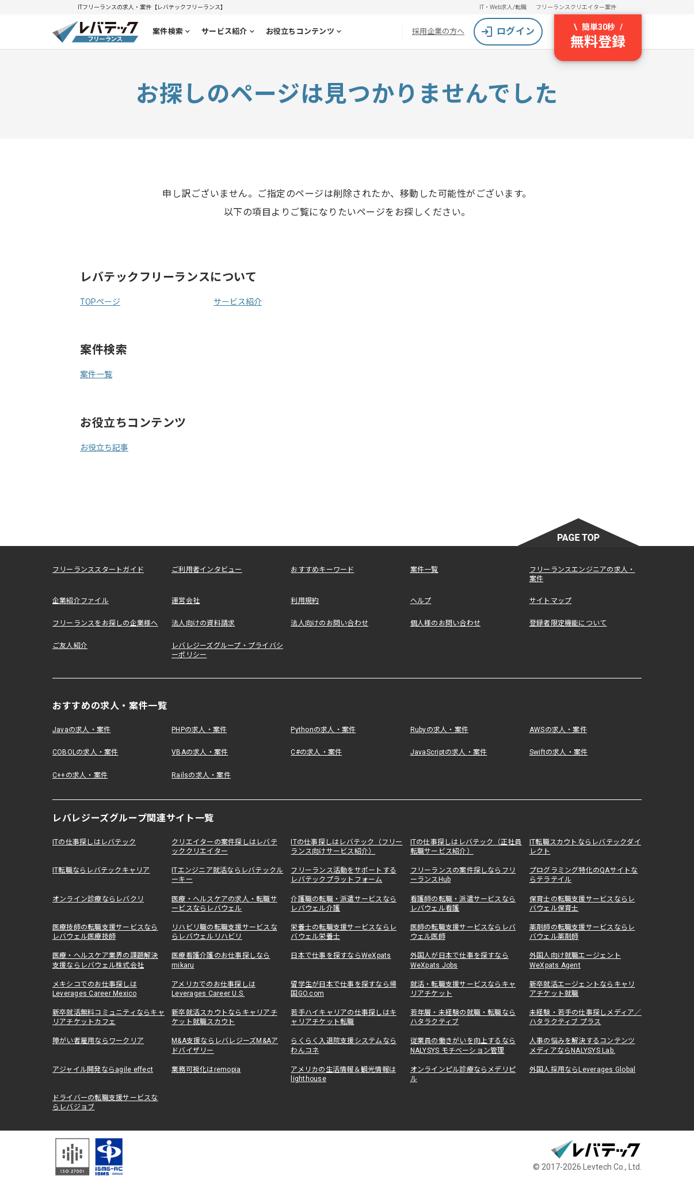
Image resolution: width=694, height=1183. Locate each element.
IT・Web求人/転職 (503, 7)
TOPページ (100, 301)
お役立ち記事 (104, 447)
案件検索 (173, 33)
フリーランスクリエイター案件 (576, 7)
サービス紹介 (230, 33)
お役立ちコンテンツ (306, 33)
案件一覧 (96, 374)
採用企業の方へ (438, 31)
